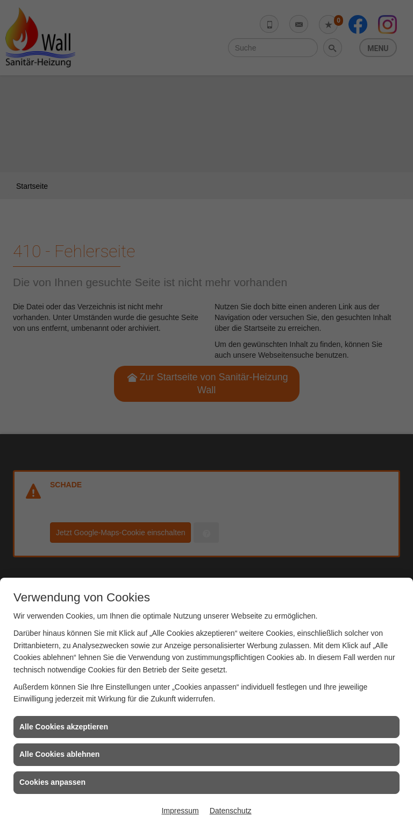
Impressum (179, 810)
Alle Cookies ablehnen (59, 754)
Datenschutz (231, 810)
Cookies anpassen (52, 782)
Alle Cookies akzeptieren (63, 726)
